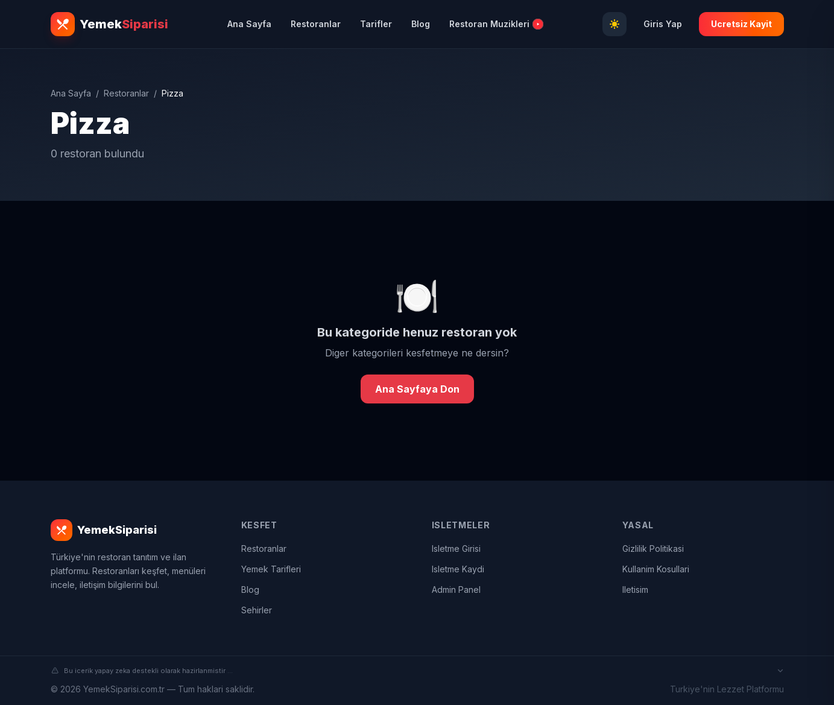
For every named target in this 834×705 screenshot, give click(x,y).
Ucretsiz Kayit (741, 24)
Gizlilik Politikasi (653, 548)
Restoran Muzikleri (496, 24)
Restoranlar (316, 24)
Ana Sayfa (249, 24)
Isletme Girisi (456, 548)
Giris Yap (662, 24)
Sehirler (256, 610)
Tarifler (376, 24)
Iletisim (635, 589)
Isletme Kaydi (458, 569)
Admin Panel (456, 589)
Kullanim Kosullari (655, 569)
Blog (420, 24)
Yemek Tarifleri (271, 569)
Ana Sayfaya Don (417, 389)
